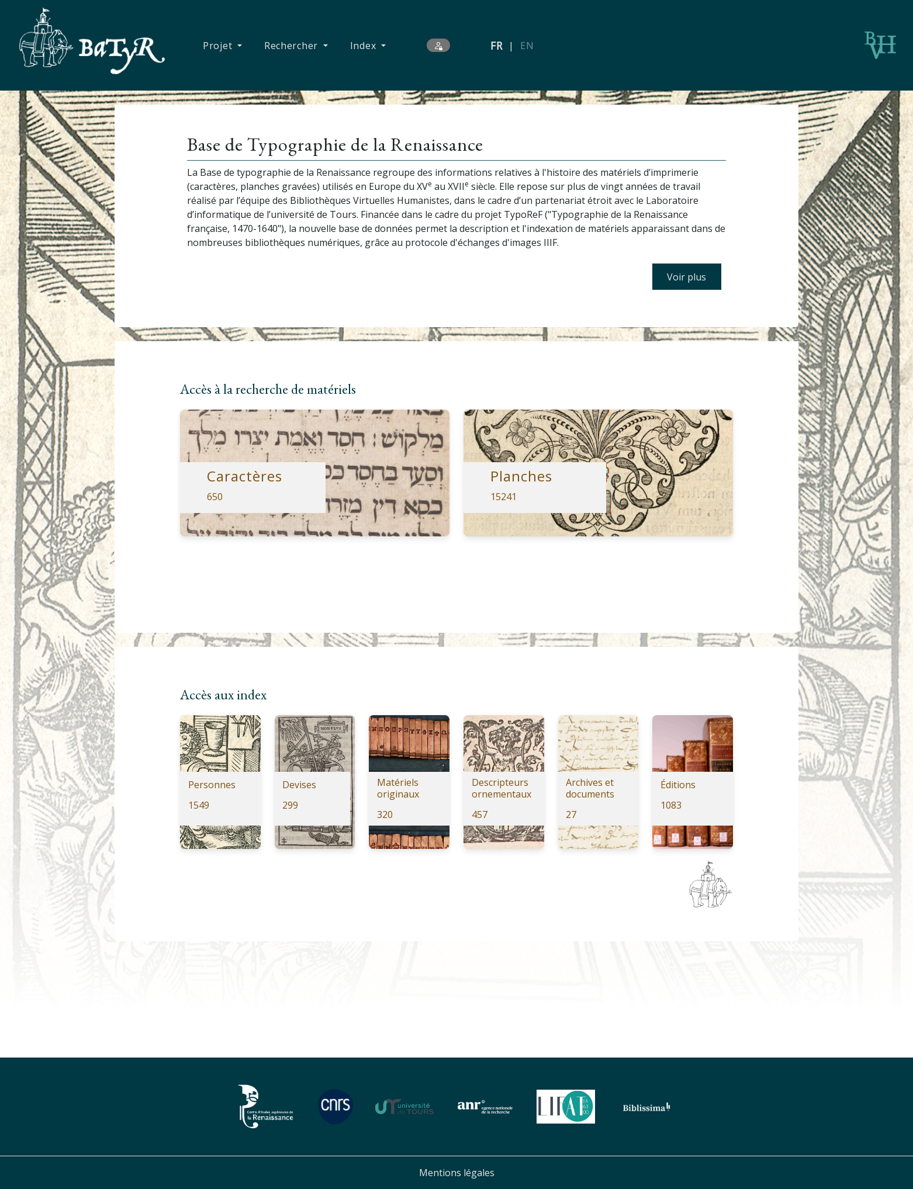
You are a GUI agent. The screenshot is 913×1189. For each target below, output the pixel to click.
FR (496, 46)
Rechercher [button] (292, 45)
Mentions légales (456, 1172)
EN (527, 45)
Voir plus (686, 277)
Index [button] (364, 45)
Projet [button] (219, 45)
